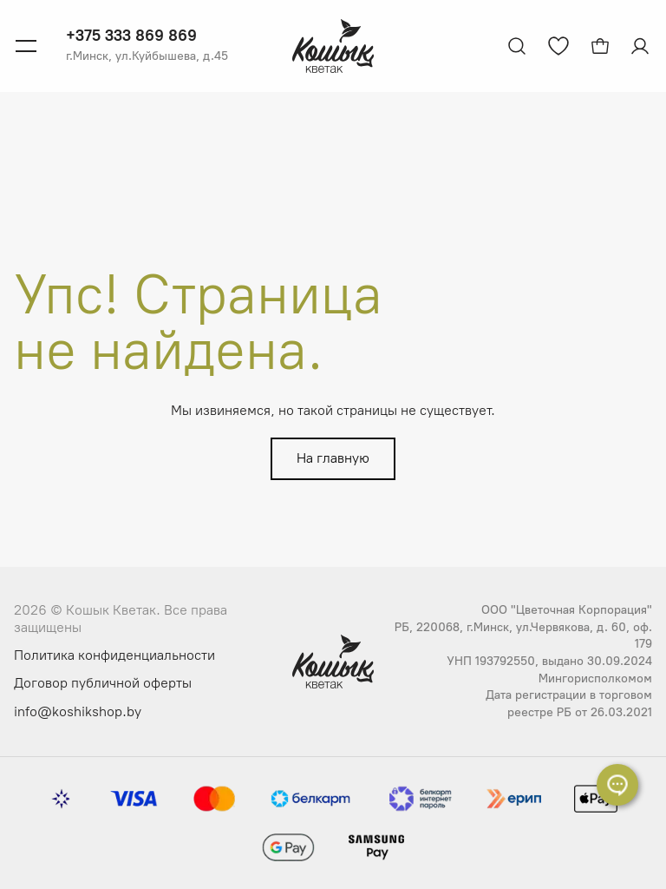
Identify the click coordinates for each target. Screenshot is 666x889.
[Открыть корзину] (600, 46)
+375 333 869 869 (131, 35)
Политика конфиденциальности (114, 655)
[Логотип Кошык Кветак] (333, 46)
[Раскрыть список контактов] (617, 785)
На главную (333, 458)
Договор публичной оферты (103, 683)
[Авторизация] (641, 46)
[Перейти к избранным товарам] (558, 46)
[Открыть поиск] (516, 46)
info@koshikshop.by (77, 711)
